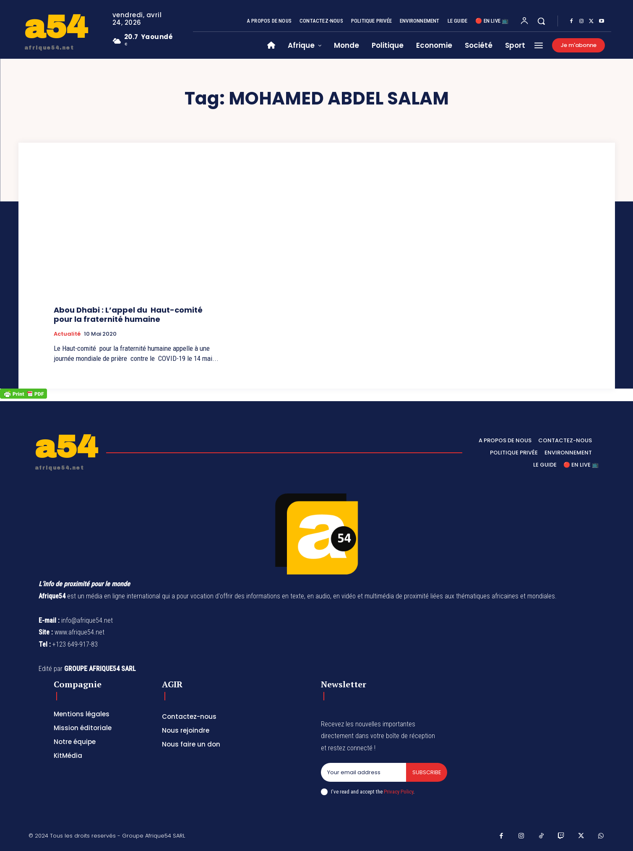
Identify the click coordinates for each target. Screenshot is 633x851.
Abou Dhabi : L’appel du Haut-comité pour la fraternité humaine (129, 314)
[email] (363, 772)
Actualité (67, 334)
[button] (541, 21)
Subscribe (426, 772)
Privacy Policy (398, 791)
